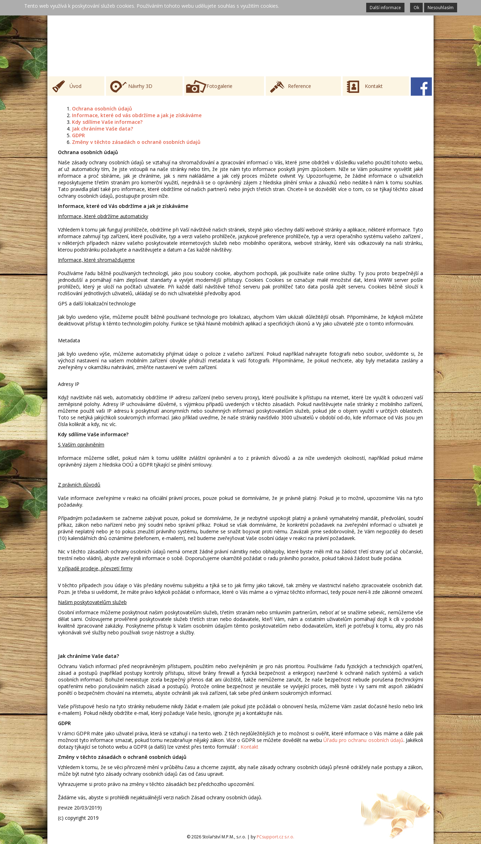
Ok (416, 8)
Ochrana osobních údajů (102, 108)
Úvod (75, 86)
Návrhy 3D (140, 86)
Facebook (421, 86)
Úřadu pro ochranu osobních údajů (363, 740)
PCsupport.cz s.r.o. (275, 837)
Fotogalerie (219, 86)
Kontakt (374, 86)
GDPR (78, 135)
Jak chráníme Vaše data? (102, 128)
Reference (299, 86)
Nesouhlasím (441, 8)
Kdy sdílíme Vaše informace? (107, 122)
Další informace (385, 8)
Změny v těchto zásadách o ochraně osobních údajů (136, 142)
